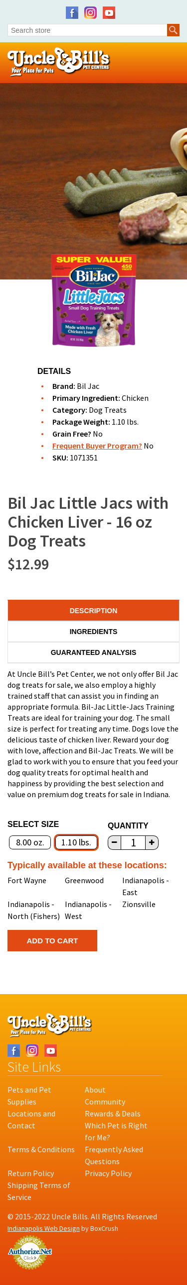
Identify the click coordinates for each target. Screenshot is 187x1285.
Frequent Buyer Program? (97, 446)
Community (105, 1101)
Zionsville (139, 904)
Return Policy (30, 1173)
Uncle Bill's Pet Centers (59, 62)
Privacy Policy (108, 1173)
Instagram (90, 12)
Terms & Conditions (41, 1149)
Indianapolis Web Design (43, 1228)
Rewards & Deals (113, 1113)
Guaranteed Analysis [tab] (94, 652)
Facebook (72, 12)
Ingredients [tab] (94, 632)
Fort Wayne (26, 880)
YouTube (109, 12)
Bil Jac (88, 386)
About (95, 1090)
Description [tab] (94, 611)
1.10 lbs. (76, 842)
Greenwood (84, 880)
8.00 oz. (30, 842)
